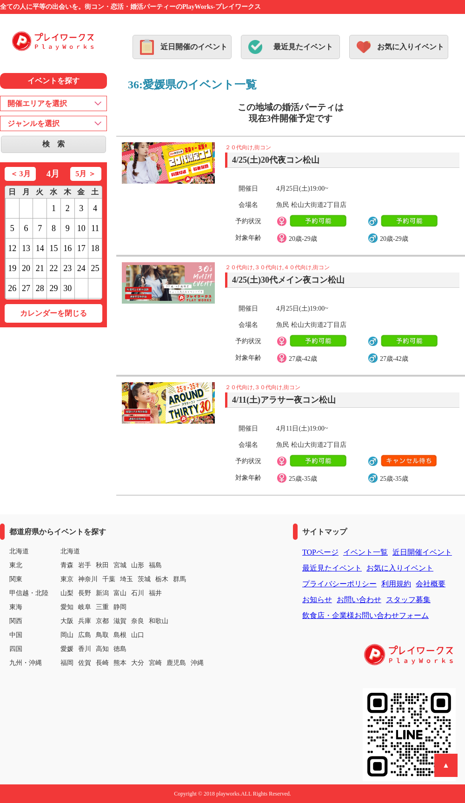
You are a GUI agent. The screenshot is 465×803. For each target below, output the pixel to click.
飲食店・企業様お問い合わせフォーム (365, 615)
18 (95, 248)
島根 (119, 634)
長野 (84, 593)
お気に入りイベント (410, 47)
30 (67, 288)
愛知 (66, 607)
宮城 (119, 565)
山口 (137, 634)
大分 (137, 662)
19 (12, 268)
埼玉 (126, 579)
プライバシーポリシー (339, 584)
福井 (155, 593)
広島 (84, 634)
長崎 (102, 662)
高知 (102, 648)
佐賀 (84, 662)
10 (81, 228)
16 (67, 248)
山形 (137, 565)
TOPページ (320, 552)
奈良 (137, 620)
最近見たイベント (303, 47)
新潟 (102, 593)
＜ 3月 (20, 174)
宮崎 (155, 662)
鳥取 (102, 634)
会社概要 (430, 584)
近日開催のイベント (193, 47)
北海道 (70, 551)
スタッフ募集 (408, 600)
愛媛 (66, 648)
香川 (84, 648)
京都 (102, 620)
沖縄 (197, 662)
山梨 (66, 593)
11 (95, 228)
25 (95, 268)
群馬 (179, 579)
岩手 (84, 565)
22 (53, 268)
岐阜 (84, 607)
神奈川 (88, 579)
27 (26, 288)
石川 (137, 593)
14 (40, 248)
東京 (66, 579)
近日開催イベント (422, 552)
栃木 (161, 579)
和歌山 (158, 620)
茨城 (144, 579)
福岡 (66, 662)
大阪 (66, 620)
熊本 (119, 662)
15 (53, 248)
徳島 (119, 648)
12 (12, 248)
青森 (66, 565)
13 (26, 248)
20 (26, 268)
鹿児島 (176, 662)
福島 (155, 565)
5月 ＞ (85, 174)
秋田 (102, 565)
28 (40, 288)
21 (40, 268)
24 (81, 268)
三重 (102, 607)
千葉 (108, 579)
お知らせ (317, 600)
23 (67, 268)
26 (12, 288)
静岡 (119, 607)
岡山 (66, 634)
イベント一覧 (365, 552)
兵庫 (84, 620)
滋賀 (119, 620)
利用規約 (396, 584)
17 (81, 248)
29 (53, 288)
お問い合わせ (359, 600)
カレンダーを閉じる (53, 313)
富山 (119, 593)
